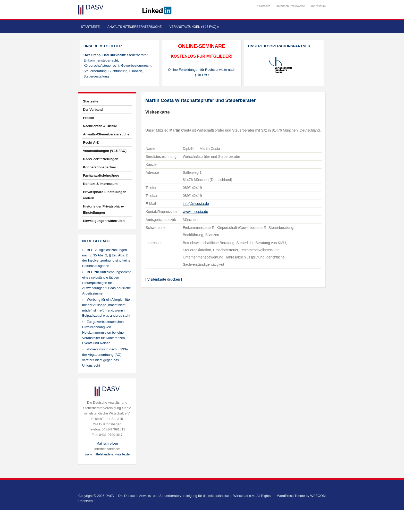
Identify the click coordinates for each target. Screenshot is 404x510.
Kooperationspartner (99, 167)
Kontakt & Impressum (100, 184)
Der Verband (93, 109)
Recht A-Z (91, 142)
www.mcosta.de (195, 212)
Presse (88, 118)
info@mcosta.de (196, 204)
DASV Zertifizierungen (100, 159)
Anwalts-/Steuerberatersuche (134, 27)
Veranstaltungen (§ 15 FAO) (194, 27)
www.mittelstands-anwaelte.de (107, 454)
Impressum (318, 6)
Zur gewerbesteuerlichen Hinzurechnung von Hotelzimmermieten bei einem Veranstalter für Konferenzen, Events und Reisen (104, 332)
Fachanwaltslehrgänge (101, 175)
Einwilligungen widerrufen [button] (104, 221)
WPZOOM (318, 496)
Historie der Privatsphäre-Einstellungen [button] (103, 209)
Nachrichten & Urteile (100, 126)
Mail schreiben (107, 443)
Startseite (264, 6)
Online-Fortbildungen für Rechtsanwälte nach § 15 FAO (201, 72)
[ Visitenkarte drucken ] (163, 279)
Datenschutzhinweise (290, 6)
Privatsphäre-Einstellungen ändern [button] (104, 195)
